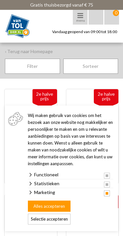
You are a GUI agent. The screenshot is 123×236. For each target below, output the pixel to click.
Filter (32, 66)
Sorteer (90, 66)
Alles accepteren (49, 206)
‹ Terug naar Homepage (29, 51)
